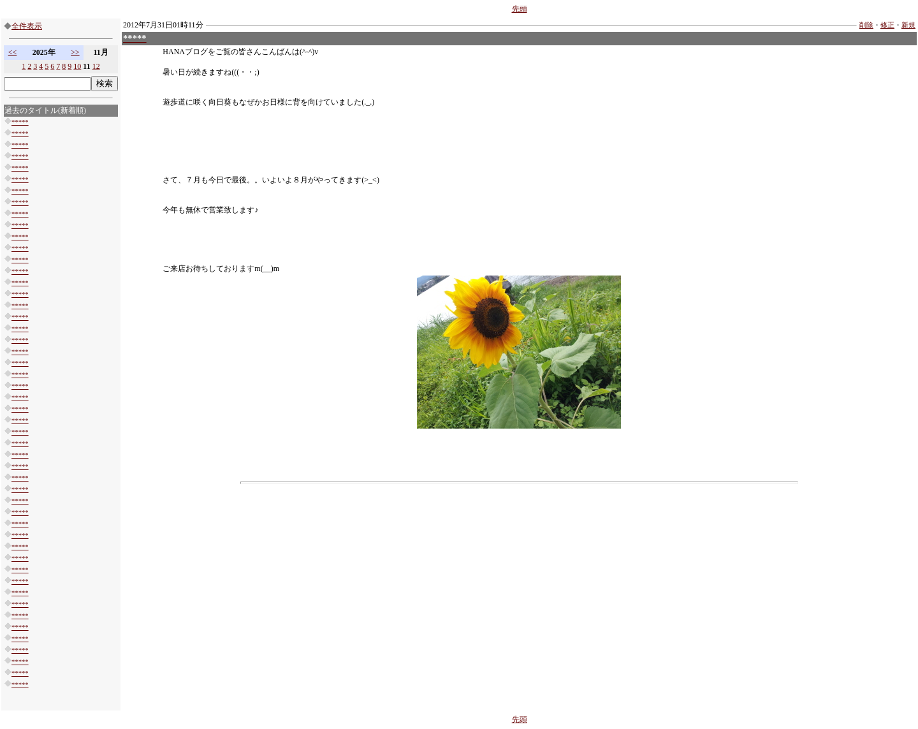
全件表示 (26, 26)
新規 (908, 25)
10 (77, 66)
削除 (866, 25)
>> (75, 52)
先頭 (519, 8)
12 (96, 66)
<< (12, 52)
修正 (887, 25)
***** (20, 122)
